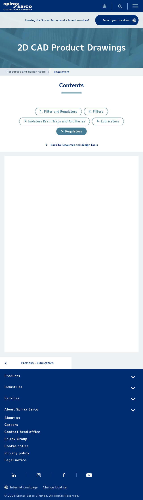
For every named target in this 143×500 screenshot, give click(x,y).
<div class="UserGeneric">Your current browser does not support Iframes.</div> (71, 254)
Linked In (13, 475)
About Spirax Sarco (21, 409)
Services (11, 398)
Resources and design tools (26, 71)
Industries (13, 387)
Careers (11, 425)
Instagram (39, 475)
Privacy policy (16, 453)
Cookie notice (16, 446)
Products (12, 376)
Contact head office (22, 432)
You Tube (89, 475)
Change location (55, 487)
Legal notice (15, 460)
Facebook (64, 475)
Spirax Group (15, 439)
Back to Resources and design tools (74, 145)
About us (12, 418)
